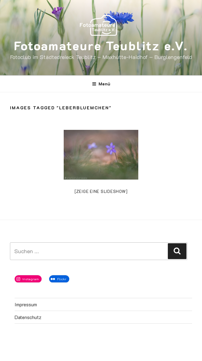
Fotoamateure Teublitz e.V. (101, 45)
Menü (101, 84)
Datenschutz (28, 317)
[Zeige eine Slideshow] (101, 191)
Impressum (26, 304)
